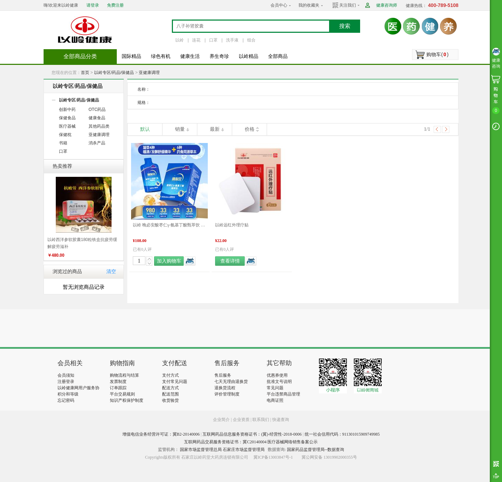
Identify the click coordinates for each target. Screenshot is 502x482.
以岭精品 (248, 56)
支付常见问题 (174, 381)
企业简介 (222, 419)
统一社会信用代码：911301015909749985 (342, 434)
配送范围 (170, 394)
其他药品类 (99, 126)
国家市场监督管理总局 (201, 449)
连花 (196, 40)
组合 (251, 40)
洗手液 (232, 40)
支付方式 (170, 375)
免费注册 (115, 5)
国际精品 (131, 56)
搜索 (344, 26)
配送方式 (170, 387)
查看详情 (230, 261)
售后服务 (222, 375)
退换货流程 (224, 387)
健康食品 (97, 117)
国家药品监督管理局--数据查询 (315, 449)
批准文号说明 (279, 381)
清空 (111, 271)
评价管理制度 (226, 394)
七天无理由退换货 (231, 381)
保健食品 (67, 117)
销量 (180, 129)
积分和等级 (68, 394)
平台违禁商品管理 (283, 394)
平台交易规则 (122, 394)
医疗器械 (67, 126)
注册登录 (66, 381)
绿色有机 (160, 56)
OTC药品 (97, 109)
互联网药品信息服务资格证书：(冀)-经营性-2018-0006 (252, 434)
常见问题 (275, 387)
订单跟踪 (118, 387)
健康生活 (190, 56)
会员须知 (66, 375)
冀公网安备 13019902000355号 (329, 457)
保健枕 (65, 134)
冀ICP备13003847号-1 (273, 457)
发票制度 (118, 381)
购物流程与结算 (124, 375)
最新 (215, 129)
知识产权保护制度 (126, 400)
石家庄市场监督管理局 (244, 449)
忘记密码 (66, 400)
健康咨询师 (386, 5)
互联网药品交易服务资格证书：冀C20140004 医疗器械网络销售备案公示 (251, 441)
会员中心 (279, 5)
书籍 (63, 143)
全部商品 (278, 56)
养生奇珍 (219, 56)
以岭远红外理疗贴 (232, 225)
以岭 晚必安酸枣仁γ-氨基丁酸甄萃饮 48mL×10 (169, 225)
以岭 (179, 40)
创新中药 (67, 109)
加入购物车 (169, 261)
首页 (85, 72)
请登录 (92, 5)
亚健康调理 (149, 72)
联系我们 (260, 419)
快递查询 (280, 419)
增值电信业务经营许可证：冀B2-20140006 (161, 434)
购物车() (437, 54)
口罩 (213, 40)
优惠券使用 (277, 375)
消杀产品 (97, 143)
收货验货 (170, 400)
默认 (145, 129)
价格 (249, 129)
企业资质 (241, 419)
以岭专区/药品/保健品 (114, 72)
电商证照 (275, 400)
